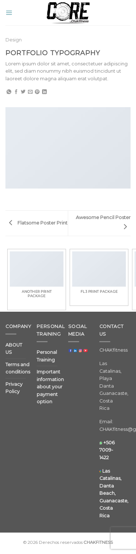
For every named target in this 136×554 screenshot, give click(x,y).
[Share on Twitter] (23, 92)
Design (13, 40)
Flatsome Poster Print (38, 223)
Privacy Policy (13, 387)
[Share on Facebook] (16, 92)
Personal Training (47, 355)
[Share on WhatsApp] (9, 92)
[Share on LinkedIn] (44, 92)
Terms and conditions (17, 368)
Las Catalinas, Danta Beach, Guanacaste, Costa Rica (113, 493)
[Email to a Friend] (30, 92)
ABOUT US (13, 348)
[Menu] (8, 12)
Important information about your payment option (50, 386)
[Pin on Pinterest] (37, 92)
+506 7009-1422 (107, 450)
